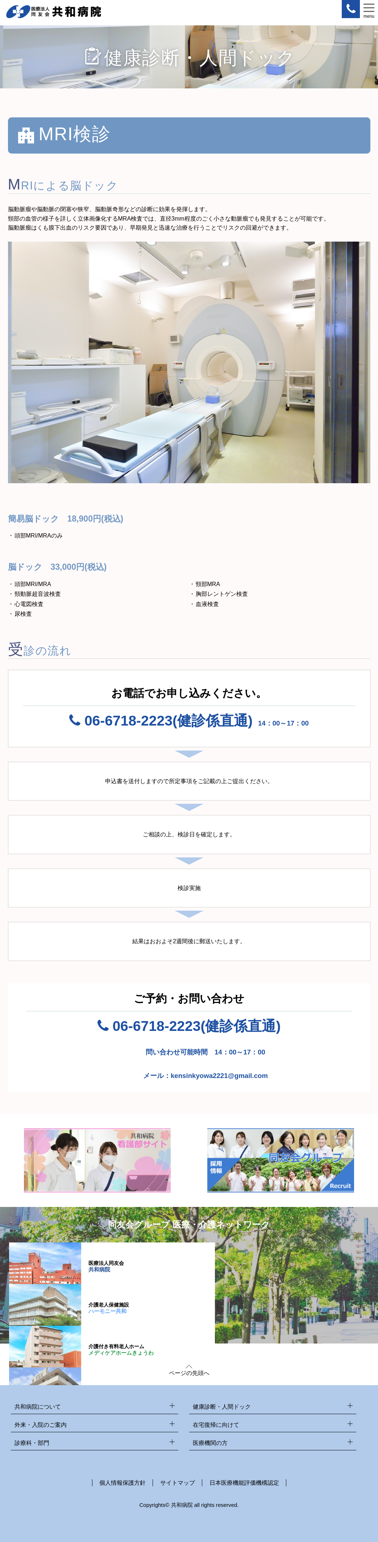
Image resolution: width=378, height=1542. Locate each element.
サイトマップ (177, 1483)
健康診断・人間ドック (273, 1407)
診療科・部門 (94, 1443)
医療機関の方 (273, 1443)
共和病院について (94, 1407)
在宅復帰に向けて (273, 1425)
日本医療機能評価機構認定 (244, 1483)
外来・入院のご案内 (94, 1425)
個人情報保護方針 (122, 1483)
